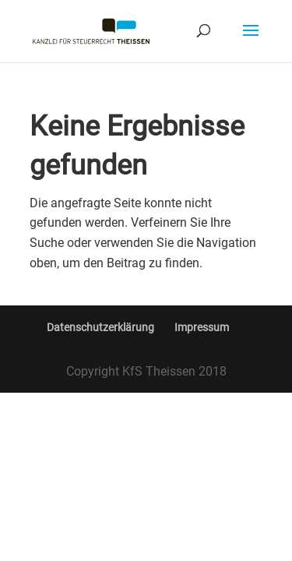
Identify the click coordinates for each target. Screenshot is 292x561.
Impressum (201, 327)
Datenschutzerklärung (100, 327)
